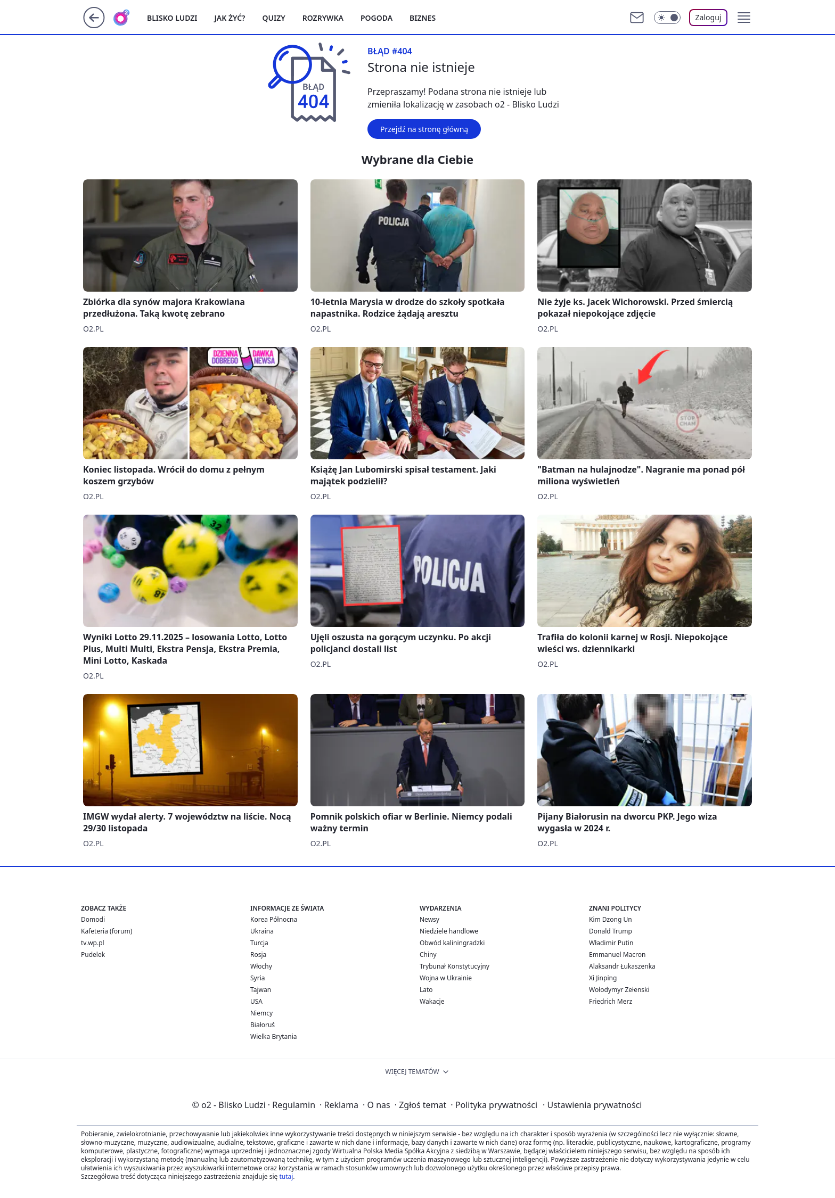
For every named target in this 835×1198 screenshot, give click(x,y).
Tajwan (260, 989)
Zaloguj (708, 17)
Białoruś (262, 1024)
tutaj (286, 1176)
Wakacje (432, 1001)
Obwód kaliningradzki (452, 942)
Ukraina (262, 931)
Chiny (428, 954)
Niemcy (261, 1013)
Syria (257, 977)
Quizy (274, 18)
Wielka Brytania (273, 1036)
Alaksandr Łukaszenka (622, 966)
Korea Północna (273, 919)
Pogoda (376, 18)
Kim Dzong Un (610, 919)
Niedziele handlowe (449, 931)
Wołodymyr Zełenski (619, 989)
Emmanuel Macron (617, 954)
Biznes (423, 18)
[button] (743, 17)
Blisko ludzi (172, 18)
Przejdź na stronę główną (424, 129)
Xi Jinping (603, 977)
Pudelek (93, 954)
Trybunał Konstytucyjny (454, 966)
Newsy (429, 919)
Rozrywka (322, 18)
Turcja (259, 942)
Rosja (258, 954)
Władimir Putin (611, 942)
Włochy (261, 966)
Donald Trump (610, 931)
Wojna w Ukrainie (446, 977)
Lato (426, 989)
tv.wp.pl (92, 942)
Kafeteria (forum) (106, 931)
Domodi (93, 919)
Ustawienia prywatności (592, 1105)
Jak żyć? (230, 18)
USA (256, 1001)
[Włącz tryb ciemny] (667, 17)
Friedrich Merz (610, 1001)
